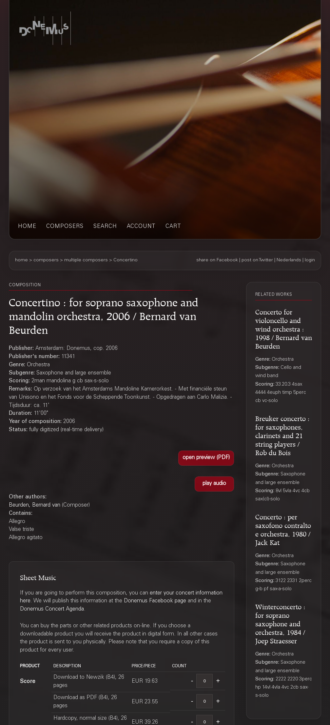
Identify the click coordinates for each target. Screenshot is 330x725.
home (27, 227)
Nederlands (289, 260)
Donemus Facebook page (155, 601)
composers (65, 227)
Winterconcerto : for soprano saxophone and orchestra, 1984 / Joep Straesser (280, 623)
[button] (206, 458)
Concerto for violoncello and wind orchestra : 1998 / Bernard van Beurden (283, 328)
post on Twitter (257, 260)
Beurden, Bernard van (34, 505)
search (105, 227)
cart (173, 227)
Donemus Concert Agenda (52, 609)
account (141, 227)
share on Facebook (217, 260)
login (310, 260)
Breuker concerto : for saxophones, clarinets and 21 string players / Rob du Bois (282, 434)
